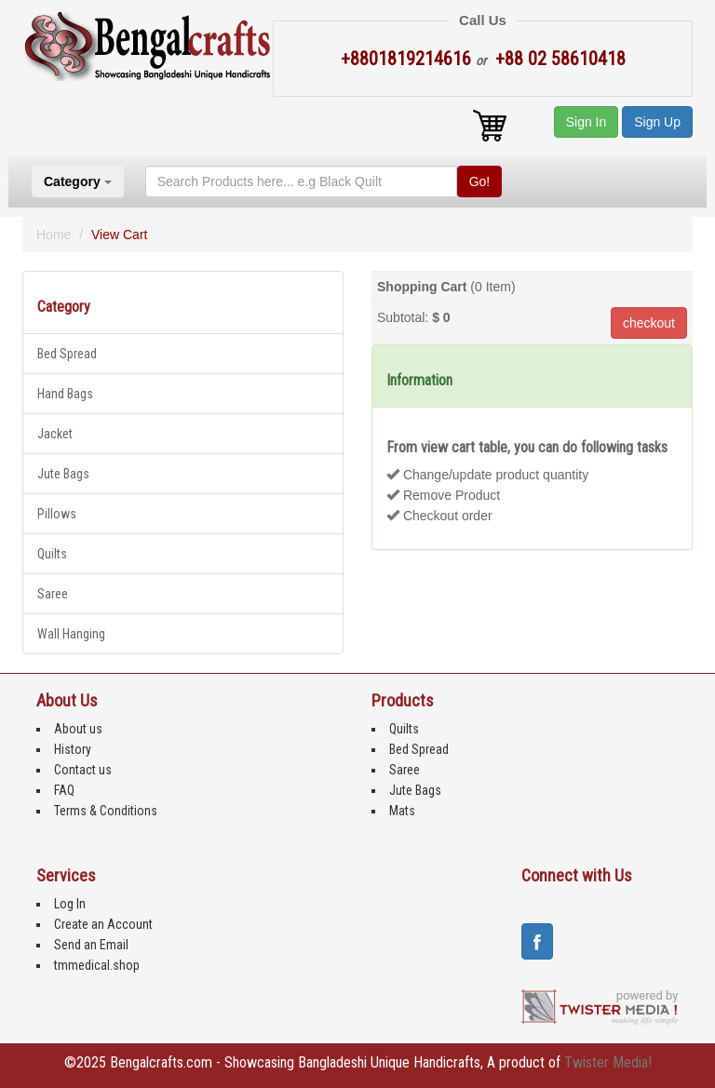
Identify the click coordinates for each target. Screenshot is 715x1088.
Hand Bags (65, 393)
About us (78, 728)
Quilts (52, 553)
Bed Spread (67, 353)
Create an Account (103, 924)
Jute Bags (63, 473)
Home (53, 234)
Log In (70, 903)
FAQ (64, 790)
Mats (402, 810)
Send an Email (91, 944)
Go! (480, 181)
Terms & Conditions (105, 810)
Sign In (586, 121)
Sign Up (657, 121)
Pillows (56, 513)
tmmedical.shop (97, 965)
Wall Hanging (71, 633)
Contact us (83, 769)
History (72, 749)
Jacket (55, 433)
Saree (52, 593)
